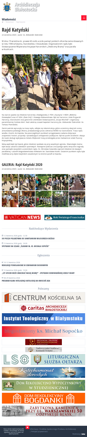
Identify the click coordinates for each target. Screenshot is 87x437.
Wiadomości (10, 22)
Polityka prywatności (39, 431)
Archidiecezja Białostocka (27, 6)
